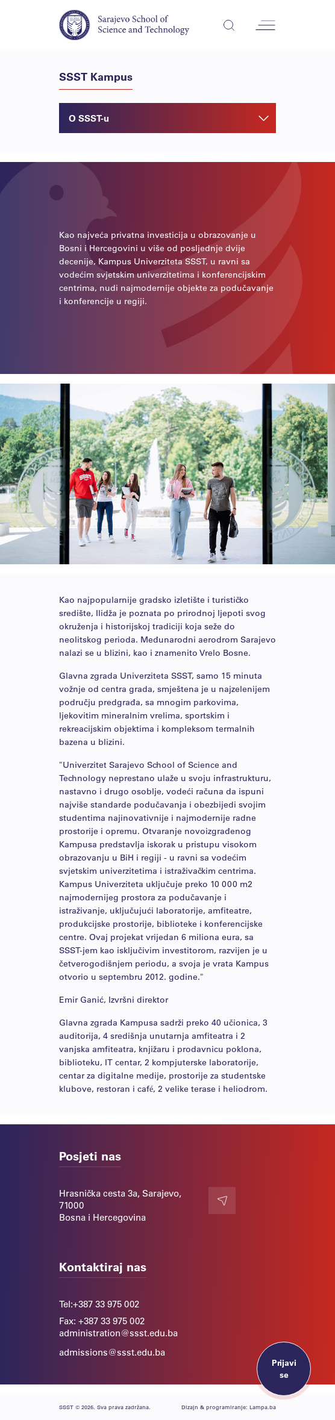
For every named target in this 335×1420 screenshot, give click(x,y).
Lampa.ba (262, 1407)
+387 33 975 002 (106, 1304)
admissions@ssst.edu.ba (112, 1352)
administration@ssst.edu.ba (118, 1333)
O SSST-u (169, 118)
